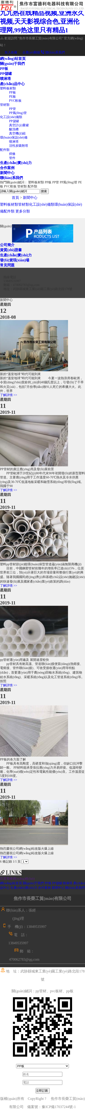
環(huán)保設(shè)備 (13, 137)
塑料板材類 (8, 88)
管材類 (5, 104)
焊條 (12, 154)
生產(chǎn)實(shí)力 (16, 163)
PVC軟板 (15, 100)
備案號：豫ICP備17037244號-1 (53, 1107)
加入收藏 (8, 52)
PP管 (12, 109)
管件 (12, 158)
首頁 (15, 197)
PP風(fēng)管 (18, 113)
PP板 (4, 68)
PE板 (12, 96)
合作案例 (7, 168)
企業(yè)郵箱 (29, 52)
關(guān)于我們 (12, 63)
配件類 (5, 150)
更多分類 (22, 211)
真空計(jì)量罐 (19, 125)
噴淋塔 (5, 78)
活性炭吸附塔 (18, 145)
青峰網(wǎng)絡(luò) (20, 878)
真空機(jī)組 (17, 133)
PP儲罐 (6, 73)
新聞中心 (7, 173)
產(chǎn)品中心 (12, 84)
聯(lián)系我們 (53, 52)
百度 (3, 878)
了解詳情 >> (8, 395)
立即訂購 (42, 1090)
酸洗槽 (14, 129)
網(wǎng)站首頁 (13, 58)
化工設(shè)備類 (11, 117)
